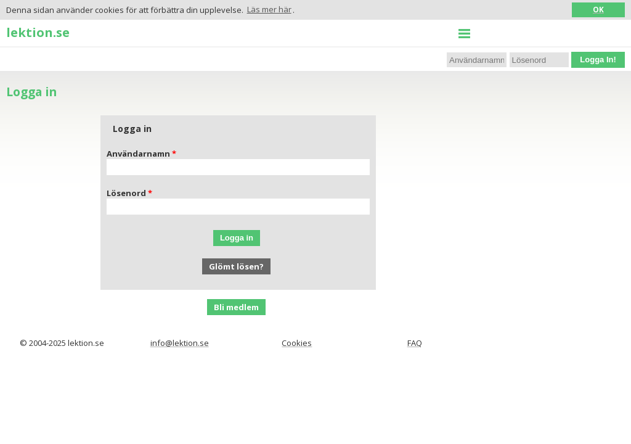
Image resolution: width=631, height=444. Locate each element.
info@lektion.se (179, 342)
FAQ (414, 342)
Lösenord (126, 193)
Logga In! (598, 59)
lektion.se (38, 32)
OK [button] (598, 9)
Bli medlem (236, 307)
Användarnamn (138, 153)
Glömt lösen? (236, 266)
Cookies (297, 342)
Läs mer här (269, 9)
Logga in (236, 237)
